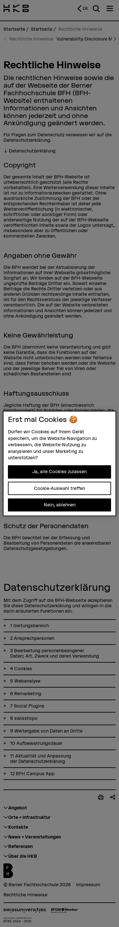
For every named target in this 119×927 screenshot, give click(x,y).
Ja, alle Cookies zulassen (59, 471)
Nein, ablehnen (60, 504)
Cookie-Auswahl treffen (59, 488)
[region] (59, 463)
